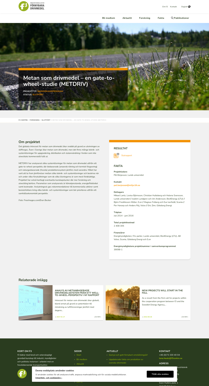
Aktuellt (127, 18)
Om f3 (165, 6)
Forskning (144, 18)
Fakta (161, 18)
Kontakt (173, 6)
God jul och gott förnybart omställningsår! (128, 354)
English (185, 6)
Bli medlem (108, 18)
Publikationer (181, 18)
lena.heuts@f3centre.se (170, 358)
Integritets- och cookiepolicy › (48, 377)
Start (78, 354)
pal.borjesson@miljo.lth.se (127, 185)
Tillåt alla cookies (160, 373)
